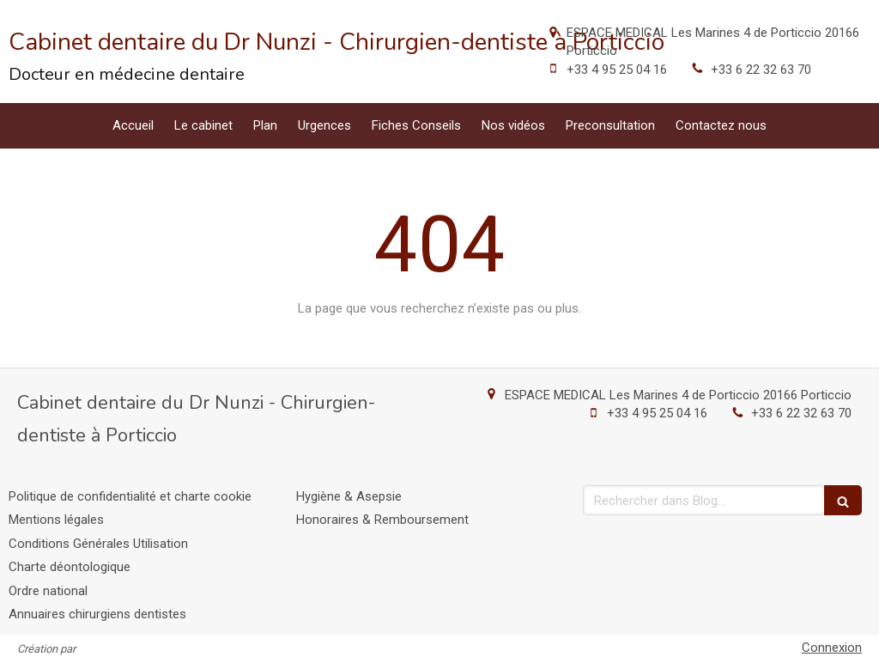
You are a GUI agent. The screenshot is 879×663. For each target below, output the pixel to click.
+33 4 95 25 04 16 (617, 69)
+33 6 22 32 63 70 (761, 69)
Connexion (832, 647)
